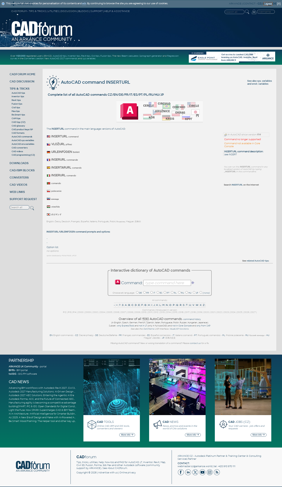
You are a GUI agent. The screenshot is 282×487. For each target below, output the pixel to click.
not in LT (143, 326)
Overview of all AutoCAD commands (150, 319)
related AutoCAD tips (258, 260)
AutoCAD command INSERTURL (88, 82)
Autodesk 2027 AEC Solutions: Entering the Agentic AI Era (41, 395)
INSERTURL (237, 184)
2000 (80, 312)
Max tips (16, 111)
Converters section (34, 58)
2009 (137, 312)
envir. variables (260, 83)
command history (192, 319)
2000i (88, 312)
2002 (95, 312)
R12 (64, 312)
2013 (162, 312)
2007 (123, 312)
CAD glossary (18, 125)
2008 (130, 312)
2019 (199, 312)
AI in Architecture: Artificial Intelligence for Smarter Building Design (47, 413)
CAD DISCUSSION (22, 81)
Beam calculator (130, 56)
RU (182, 293)
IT (154, 293)
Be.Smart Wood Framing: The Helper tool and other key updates (45, 421)
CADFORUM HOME (22, 74)
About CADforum (117, 468)
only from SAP (203, 326)
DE (140, 293)
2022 (219, 312)
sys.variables (89, 58)
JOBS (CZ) (239, 422)
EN (51, 335)
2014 (168, 312)
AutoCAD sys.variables (23, 140)
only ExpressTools (125, 326)
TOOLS (105, 422)
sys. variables (264, 80)
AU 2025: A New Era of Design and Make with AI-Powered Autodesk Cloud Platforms (55, 417)
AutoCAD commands (22, 136)
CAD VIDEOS (18, 184)
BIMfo (12, 370)
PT (168, 293)
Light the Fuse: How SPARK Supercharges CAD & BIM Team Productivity (49, 410)
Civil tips (95, 56)
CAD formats (18, 133)
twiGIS (12, 373)
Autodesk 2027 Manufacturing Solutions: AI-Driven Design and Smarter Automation (55, 391)
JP (197, 293)
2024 (232, 312)
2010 (143, 312)
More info (127, 435)
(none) (206, 293)
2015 (174, 312)
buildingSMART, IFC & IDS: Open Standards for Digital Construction (46, 406)
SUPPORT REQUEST (23, 199)
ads (84, 3)
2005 (109, 312)
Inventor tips (74, 56)
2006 (116, 312)
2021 (212, 312)
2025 (239, 312)
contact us (195, 343)
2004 (102, 312)
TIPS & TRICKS (20, 88)
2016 (180, 312)
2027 (253, 312)
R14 (74, 312)
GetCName (148, 329)
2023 (226, 312)
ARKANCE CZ (185, 456)
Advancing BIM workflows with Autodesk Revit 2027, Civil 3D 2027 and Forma (52, 388)
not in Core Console (182, 326)
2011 (150, 312)
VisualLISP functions (178, 329)
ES (161, 293)
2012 (156, 312)
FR (147, 293)
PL (175, 293)
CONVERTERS (19, 177)
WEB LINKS (17, 192)
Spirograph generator (150, 56)
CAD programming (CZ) (23, 155)
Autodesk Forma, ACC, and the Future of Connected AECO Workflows (48, 399)
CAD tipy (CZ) (18, 122)
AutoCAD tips (60, 56)
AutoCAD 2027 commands (64, 58)
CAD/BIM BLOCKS (22, 170)
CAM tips (16, 118)
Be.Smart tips (18, 114)
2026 (246, 312)
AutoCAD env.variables (23, 144)
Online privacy (127, 472)
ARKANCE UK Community (23, 366)
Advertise (103, 472)
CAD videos (17, 151)
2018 (193, 312)
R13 (69, 312)
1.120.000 (20, 56)
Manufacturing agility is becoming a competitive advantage (42, 402)
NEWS (170, 422)
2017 (187, 312)
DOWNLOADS (19, 163)
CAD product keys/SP (22, 129)
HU (189, 293)
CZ (76, 335)
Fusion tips (105, 56)
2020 (206, 312)
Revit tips (85, 56)
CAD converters (20, 147)
